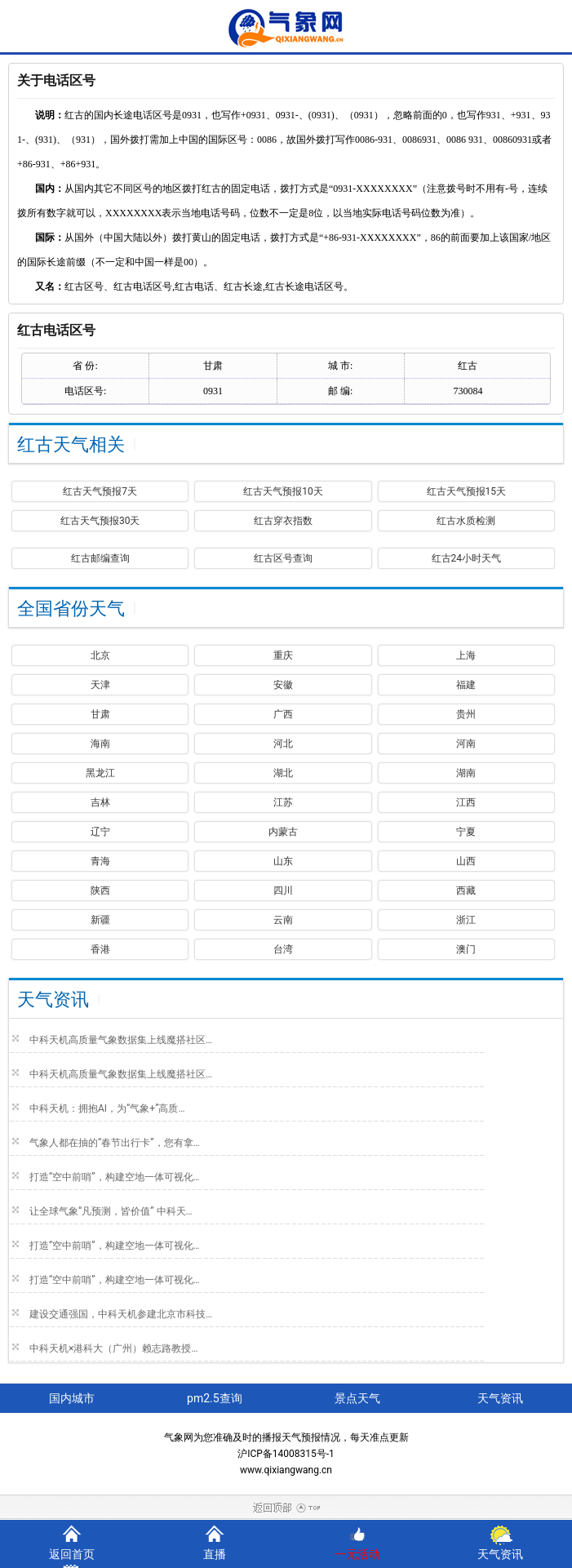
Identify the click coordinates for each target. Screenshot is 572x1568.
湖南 (466, 773)
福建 (466, 685)
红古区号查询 (283, 558)
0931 (213, 391)
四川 (283, 890)
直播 (214, 1554)
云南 (283, 920)
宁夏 (466, 831)
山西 (466, 861)
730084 (467, 391)
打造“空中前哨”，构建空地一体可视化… (114, 1177)
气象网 (178, 1437)
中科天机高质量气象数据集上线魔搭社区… (120, 1040)
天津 (100, 685)
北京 (100, 655)
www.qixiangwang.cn (286, 1470)
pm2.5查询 (214, 1398)
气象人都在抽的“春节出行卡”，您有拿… (114, 1142)
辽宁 (100, 831)
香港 (100, 949)
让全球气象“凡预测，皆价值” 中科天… (111, 1211)
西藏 (466, 890)
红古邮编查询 (100, 558)
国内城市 (72, 1398)
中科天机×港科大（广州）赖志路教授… (113, 1348)
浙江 (466, 920)
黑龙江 (100, 773)
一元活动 (357, 1554)
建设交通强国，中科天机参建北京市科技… (120, 1314)
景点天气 (357, 1398)
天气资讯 (500, 1554)
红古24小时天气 (467, 558)
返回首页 (72, 1554)
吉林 (100, 802)
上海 (466, 655)
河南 (466, 743)
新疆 (100, 920)
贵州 (466, 714)
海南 (100, 743)
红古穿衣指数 (283, 520)
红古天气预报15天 (467, 491)
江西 (466, 802)
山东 (283, 861)
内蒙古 (283, 831)
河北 (283, 743)
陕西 (100, 890)
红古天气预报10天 (283, 491)
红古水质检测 (466, 520)
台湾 (283, 949)
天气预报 (301, 1437)
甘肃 (100, 714)
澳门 (466, 949)
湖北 (283, 773)
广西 (283, 714)
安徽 (283, 685)
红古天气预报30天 (100, 520)
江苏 (283, 802)
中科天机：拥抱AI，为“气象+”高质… (106, 1108)
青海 (100, 861)
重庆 (283, 655)
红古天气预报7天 (100, 491)
